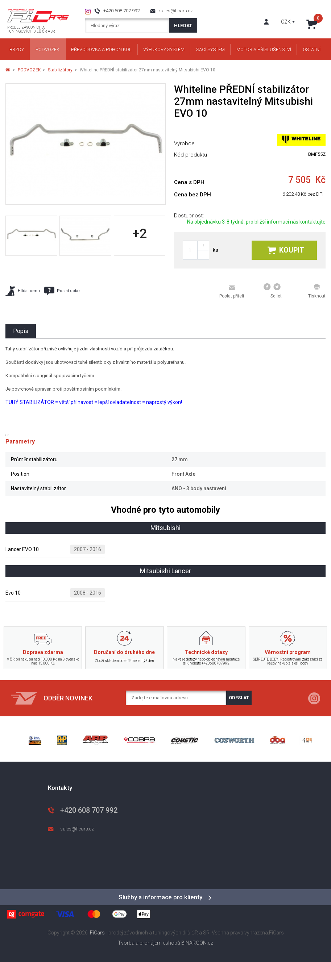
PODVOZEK (29, 69)
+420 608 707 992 (121, 10)
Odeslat (239, 697)
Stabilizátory (60, 69)
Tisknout (317, 290)
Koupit (286, 250)
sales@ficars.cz (176, 10)
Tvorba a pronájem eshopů (149, 943)
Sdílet (273, 290)
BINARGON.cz (197, 943)
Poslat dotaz (62, 291)
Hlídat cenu (22, 291)
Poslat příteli (231, 291)
